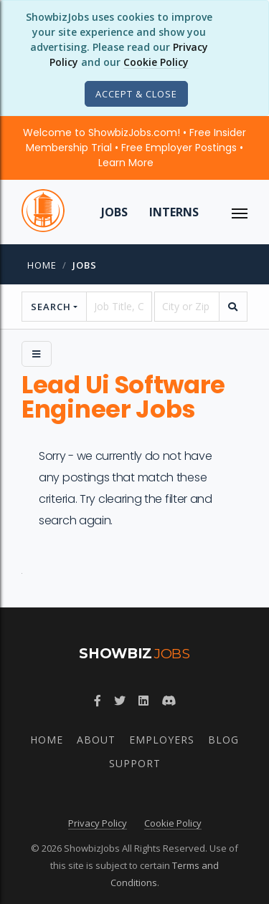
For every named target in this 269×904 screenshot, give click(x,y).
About (96, 739)
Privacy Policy (97, 823)
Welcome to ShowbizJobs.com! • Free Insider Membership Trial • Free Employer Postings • (134, 147)
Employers (161, 739)
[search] (233, 307)
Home (42, 265)
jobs (84, 265)
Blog (223, 739)
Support (135, 763)
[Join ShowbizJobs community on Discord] (168, 700)
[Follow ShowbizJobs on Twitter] (120, 700)
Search (51, 306)
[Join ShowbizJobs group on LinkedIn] (143, 700)
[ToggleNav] (239, 212)
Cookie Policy (156, 62)
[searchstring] (118, 307)
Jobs (114, 212)
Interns (174, 212)
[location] (187, 307)
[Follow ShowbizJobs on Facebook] (97, 700)
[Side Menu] (37, 354)
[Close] (136, 94)
